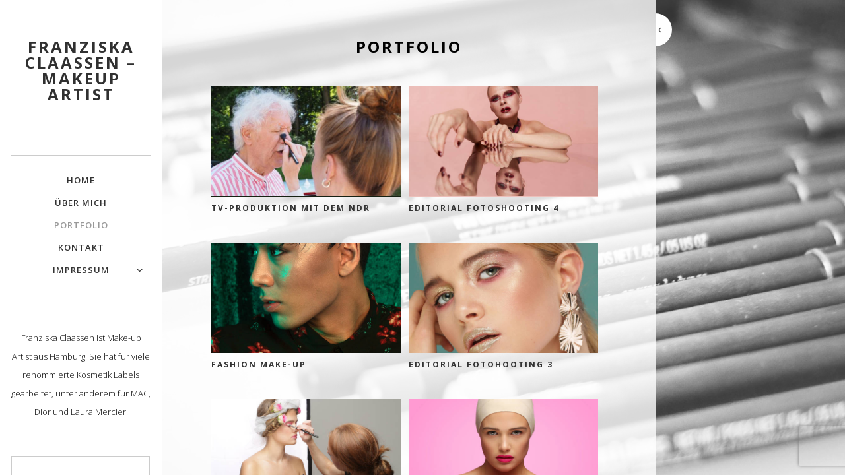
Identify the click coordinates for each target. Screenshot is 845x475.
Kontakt (81, 247)
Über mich (81, 202)
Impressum (81, 270)
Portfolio (81, 225)
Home (81, 180)
